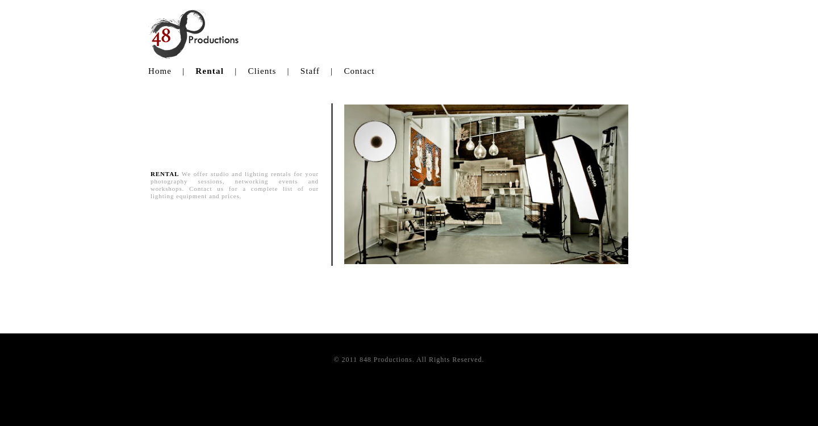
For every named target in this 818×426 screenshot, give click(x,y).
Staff (310, 71)
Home (160, 71)
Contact (359, 71)
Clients (262, 71)
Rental (209, 71)
